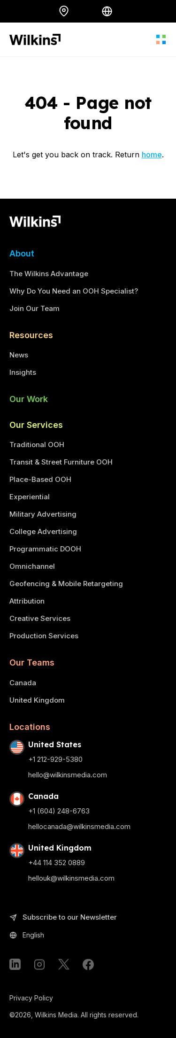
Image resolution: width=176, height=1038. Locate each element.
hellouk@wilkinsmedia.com (71, 878)
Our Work (28, 399)
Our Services (36, 425)
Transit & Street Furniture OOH (61, 461)
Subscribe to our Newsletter (63, 918)
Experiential (29, 496)
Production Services (43, 635)
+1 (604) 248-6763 (59, 810)
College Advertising (43, 531)
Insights (22, 372)
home (152, 154)
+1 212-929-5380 (55, 759)
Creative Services (39, 618)
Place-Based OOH (40, 479)
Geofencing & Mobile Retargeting (66, 583)
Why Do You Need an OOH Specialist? (73, 291)
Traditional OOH (36, 444)
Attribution (27, 600)
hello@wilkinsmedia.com (67, 774)
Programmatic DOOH (45, 548)
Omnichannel (32, 566)
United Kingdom (37, 700)
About (21, 253)
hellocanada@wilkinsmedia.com (79, 826)
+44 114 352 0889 (56, 862)
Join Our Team (34, 308)
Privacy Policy (31, 998)
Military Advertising (43, 514)
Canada (22, 682)
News (18, 354)
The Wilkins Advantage (48, 273)
